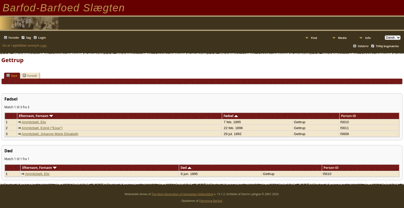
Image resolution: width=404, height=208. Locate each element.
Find (314, 38)
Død (186, 167)
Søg (28, 37)
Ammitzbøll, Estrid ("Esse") (42, 128)
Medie (342, 38)
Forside (14, 37)
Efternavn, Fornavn (36, 116)
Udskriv (363, 46)
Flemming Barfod (210, 201)
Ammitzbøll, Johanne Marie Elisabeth (50, 134)
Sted (11, 75)
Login (42, 37)
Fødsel (231, 116)
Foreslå (30, 75)
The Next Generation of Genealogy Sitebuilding (182, 194)
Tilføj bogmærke (387, 46)
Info (368, 38)
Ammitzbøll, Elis (34, 122)
